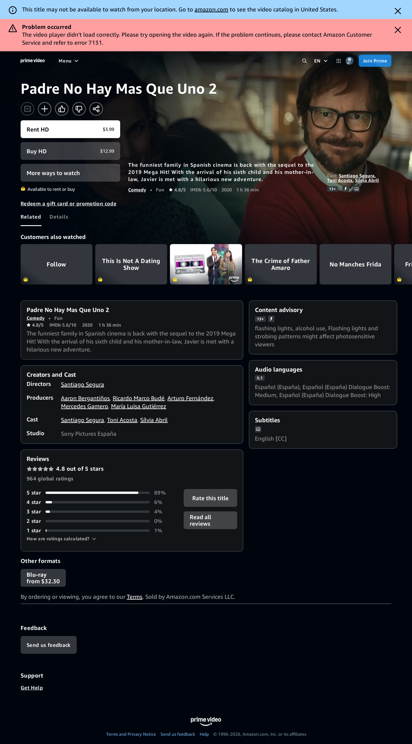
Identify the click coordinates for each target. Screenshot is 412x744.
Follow (56, 264)
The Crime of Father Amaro (281, 264)
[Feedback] (49, 645)
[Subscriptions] (220, 61)
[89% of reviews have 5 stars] (98, 492)
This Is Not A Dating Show (131, 264)
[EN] (321, 61)
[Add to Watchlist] (45, 109)
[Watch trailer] (27, 109)
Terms (134, 596)
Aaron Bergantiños (85, 398)
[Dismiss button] (398, 11)
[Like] (62, 109)
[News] (160, 61)
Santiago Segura (357, 175)
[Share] (96, 109)
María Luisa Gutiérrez (138, 406)
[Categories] (338, 61)
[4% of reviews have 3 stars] (98, 511)
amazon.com (211, 9)
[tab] (31, 216)
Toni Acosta (339, 180)
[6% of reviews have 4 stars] (98, 502)
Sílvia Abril (367, 180)
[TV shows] (111, 61)
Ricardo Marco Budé (139, 398)
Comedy (137, 190)
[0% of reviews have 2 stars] (98, 521)
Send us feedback (178, 734)
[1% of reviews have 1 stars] (98, 530)
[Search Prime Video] (304, 61)
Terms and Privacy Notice (131, 734)
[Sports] (138, 61)
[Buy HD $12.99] (70, 151)
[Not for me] (79, 109)
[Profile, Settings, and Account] (349, 61)
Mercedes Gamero (84, 406)
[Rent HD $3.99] (70, 129)
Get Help (32, 687)
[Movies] (85, 61)
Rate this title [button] (210, 498)
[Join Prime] (375, 61)
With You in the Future (206, 264)
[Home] (33, 60)
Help (204, 734)
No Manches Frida (355, 264)
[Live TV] (183, 61)
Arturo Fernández (190, 398)
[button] (61, 538)
